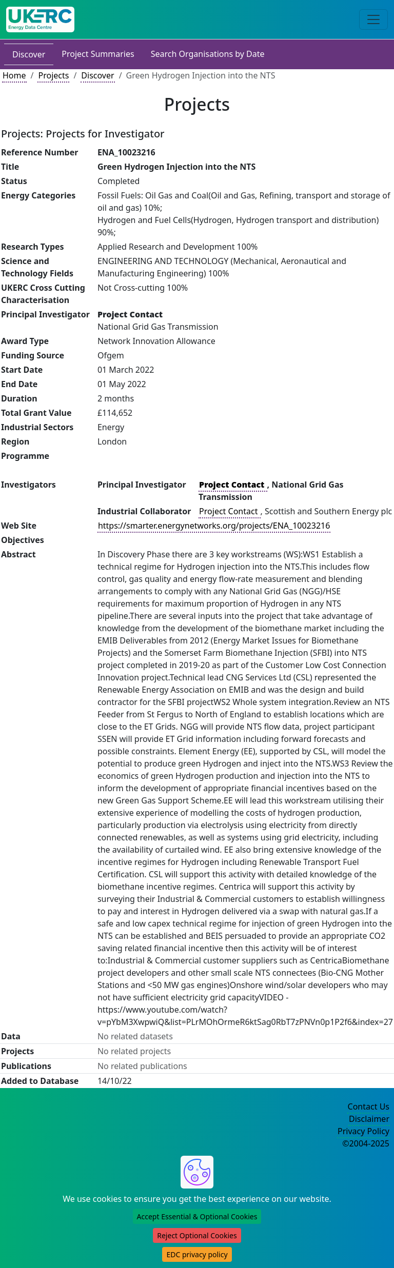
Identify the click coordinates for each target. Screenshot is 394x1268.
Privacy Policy (363, 1131)
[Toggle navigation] (373, 19)
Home (14, 75)
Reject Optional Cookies (197, 1235)
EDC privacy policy (196, 1254)
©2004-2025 (365, 1143)
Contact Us (368, 1106)
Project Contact (229, 511)
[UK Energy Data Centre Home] (40, 19)
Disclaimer (369, 1118)
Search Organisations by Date (208, 53)
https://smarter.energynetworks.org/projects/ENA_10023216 (214, 525)
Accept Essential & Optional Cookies (197, 1216)
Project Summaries (98, 53)
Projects (53, 75)
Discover (28, 54)
